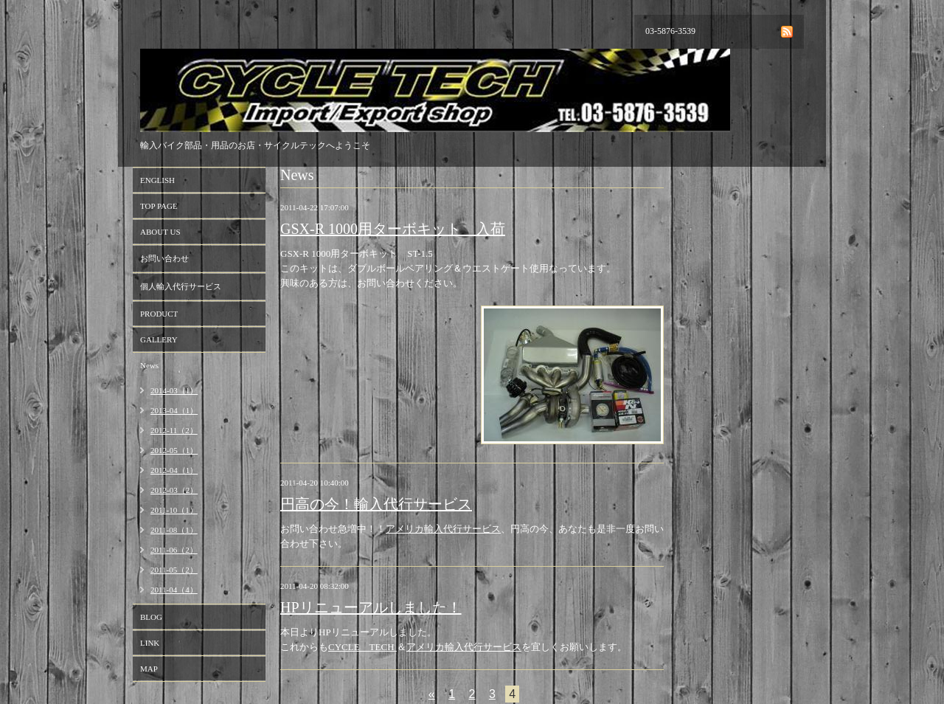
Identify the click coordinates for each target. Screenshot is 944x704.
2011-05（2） (174, 569)
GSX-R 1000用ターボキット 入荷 (392, 229)
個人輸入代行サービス (180, 286)
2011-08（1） (174, 529)
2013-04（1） (174, 410)
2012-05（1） (174, 450)
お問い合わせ (164, 258)
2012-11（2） (174, 430)
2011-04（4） (174, 589)
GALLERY (159, 339)
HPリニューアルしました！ (371, 607)
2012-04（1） (174, 470)
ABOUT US (160, 231)
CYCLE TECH (362, 646)
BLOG (151, 616)
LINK (149, 642)
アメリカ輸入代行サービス (443, 528)
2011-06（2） (174, 549)
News (149, 365)
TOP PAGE (159, 205)
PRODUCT (159, 313)
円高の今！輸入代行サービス (376, 504)
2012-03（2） (174, 490)
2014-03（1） (174, 390)
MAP (149, 668)
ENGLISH (157, 180)
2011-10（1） (174, 509)
